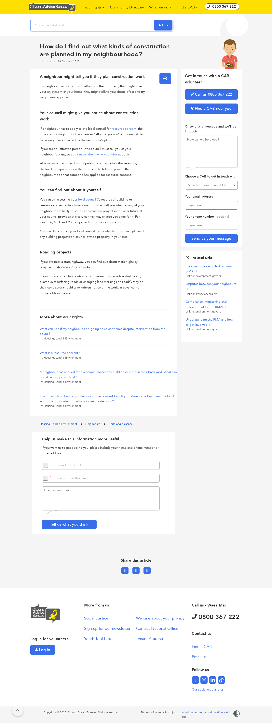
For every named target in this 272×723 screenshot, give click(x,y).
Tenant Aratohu (149, 638)
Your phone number (207, 216)
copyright (187, 712)
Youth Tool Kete (98, 638)
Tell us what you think (69, 524)
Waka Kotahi (71, 267)
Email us (199, 656)
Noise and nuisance (120, 424)
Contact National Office (157, 628)
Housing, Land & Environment (59, 424)
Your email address (199, 196)
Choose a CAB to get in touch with (210, 176)
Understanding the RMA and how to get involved (209, 322)
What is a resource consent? (60, 353)
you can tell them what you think (94, 154)
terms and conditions (212, 712)
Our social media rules (208, 689)
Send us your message (211, 238)
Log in (42, 650)
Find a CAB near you (211, 108)
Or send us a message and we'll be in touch (210, 129)
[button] (94, 7)
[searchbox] (92, 25)
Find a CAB (202, 646)
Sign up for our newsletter (107, 628)
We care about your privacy (160, 618)
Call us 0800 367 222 (211, 94)
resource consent (124, 129)
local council (87, 199)
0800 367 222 (215, 617)
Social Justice (96, 618)
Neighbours (93, 424)
